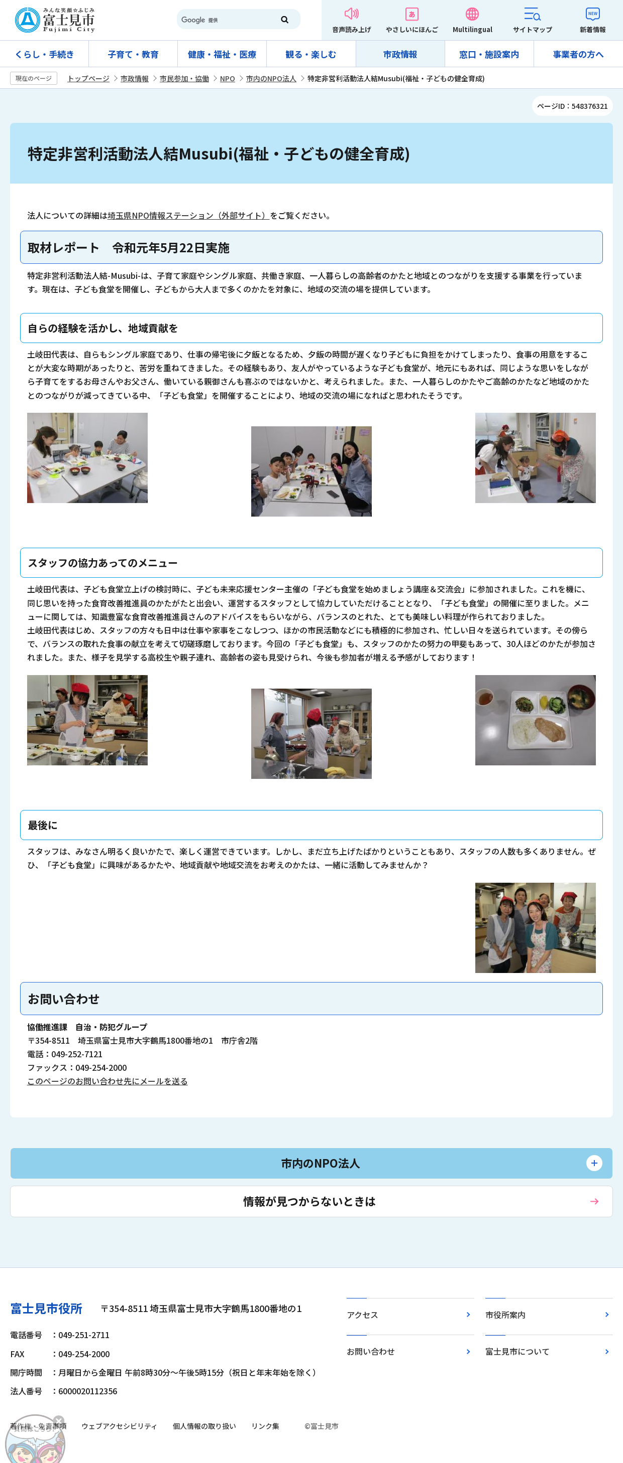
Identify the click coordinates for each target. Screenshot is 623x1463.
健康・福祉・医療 (222, 54)
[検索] (221, 20)
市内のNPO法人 (271, 78)
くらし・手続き (44, 54)
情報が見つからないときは (309, 1201)
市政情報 (400, 54)
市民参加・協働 (184, 78)
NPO (227, 78)
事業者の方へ (578, 54)
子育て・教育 (133, 54)
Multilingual (472, 29)
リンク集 (265, 1426)
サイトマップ (532, 29)
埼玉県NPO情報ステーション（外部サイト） (189, 215)
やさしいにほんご (412, 29)
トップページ (88, 78)
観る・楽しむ (311, 54)
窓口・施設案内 (489, 54)
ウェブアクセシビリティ (119, 1426)
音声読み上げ (351, 29)
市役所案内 (505, 1315)
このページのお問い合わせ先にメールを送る (107, 1081)
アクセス (362, 1315)
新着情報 (593, 29)
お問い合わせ (371, 1351)
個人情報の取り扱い (204, 1426)
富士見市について (517, 1351)
